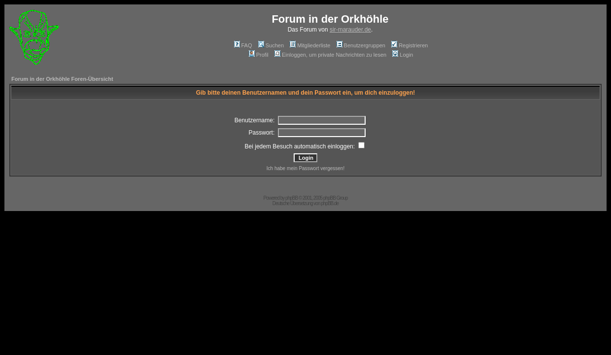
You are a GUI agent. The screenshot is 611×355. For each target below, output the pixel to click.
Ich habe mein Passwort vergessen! (305, 168)
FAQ (243, 45)
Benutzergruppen (361, 45)
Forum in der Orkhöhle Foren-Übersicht (62, 79)
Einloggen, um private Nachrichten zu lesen (330, 55)
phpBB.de (330, 203)
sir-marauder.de (350, 29)
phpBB (291, 198)
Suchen (271, 45)
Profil (259, 55)
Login (402, 55)
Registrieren (409, 45)
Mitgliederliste (310, 45)
